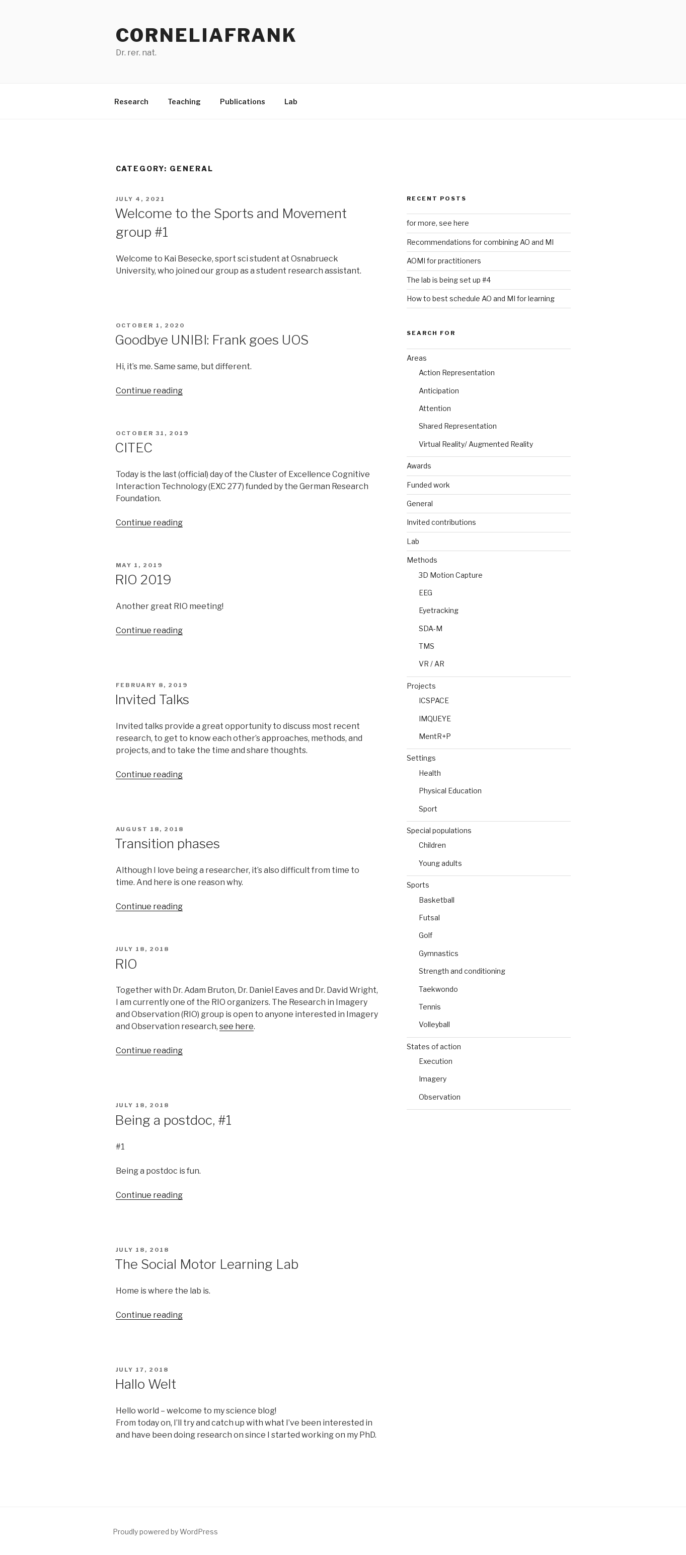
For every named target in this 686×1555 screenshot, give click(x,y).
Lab (290, 101)
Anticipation (439, 390)
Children (432, 845)
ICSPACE (434, 700)
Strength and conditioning (462, 971)
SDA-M (430, 628)
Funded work (428, 485)
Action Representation (457, 372)
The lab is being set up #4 (449, 280)
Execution (435, 1061)
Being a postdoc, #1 (173, 1120)
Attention (435, 408)
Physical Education (450, 790)
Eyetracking (439, 610)
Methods (422, 560)
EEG (425, 592)
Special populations (439, 830)
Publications (242, 101)
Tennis (430, 1006)
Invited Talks (152, 699)
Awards (419, 465)
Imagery (432, 1078)
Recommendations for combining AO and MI (480, 242)
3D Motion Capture (451, 575)
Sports (418, 885)
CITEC (134, 447)
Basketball (436, 900)
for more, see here (438, 223)
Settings (421, 758)
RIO (126, 964)
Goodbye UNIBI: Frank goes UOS (212, 340)
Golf (425, 935)
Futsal (429, 917)
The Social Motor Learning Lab (206, 1264)
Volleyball (434, 1024)
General (420, 503)
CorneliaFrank (206, 35)
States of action (434, 1046)
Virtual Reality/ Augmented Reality (476, 444)
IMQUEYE (435, 718)
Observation (440, 1097)
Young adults (440, 863)
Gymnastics (439, 953)
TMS (426, 646)
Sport (428, 808)
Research (131, 101)
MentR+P (435, 736)
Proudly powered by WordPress (165, 1531)
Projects (421, 686)
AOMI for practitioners (444, 260)
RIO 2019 (143, 579)
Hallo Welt (145, 1384)
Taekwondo (438, 989)
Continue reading (149, 390)
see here (236, 1026)
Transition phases (167, 843)
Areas (417, 358)
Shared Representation (458, 426)
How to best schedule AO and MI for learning (481, 298)
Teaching (184, 101)
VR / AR (431, 663)
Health (430, 773)
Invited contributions (441, 522)
